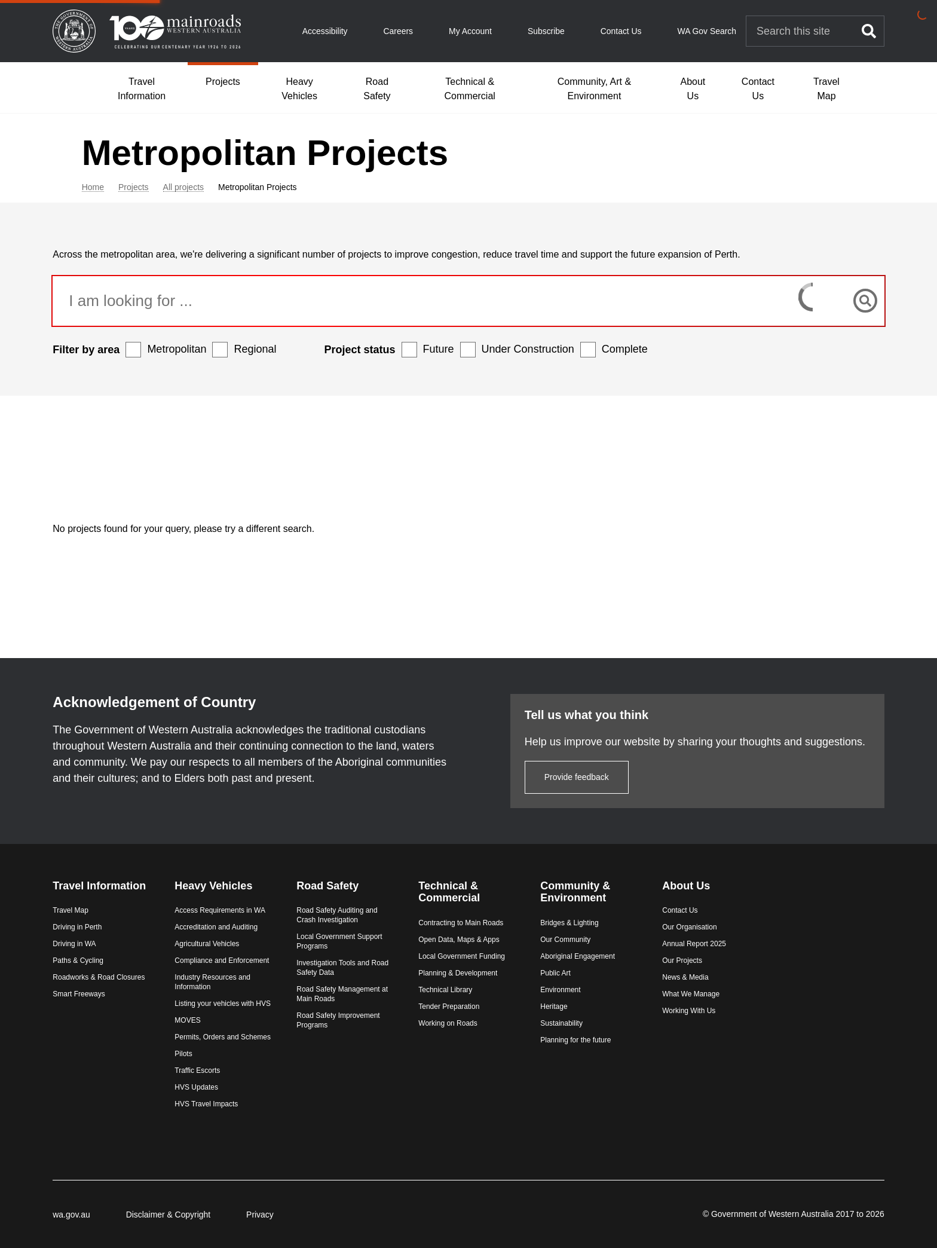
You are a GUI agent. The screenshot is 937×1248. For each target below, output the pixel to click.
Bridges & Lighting (566, 894)
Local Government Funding (464, 927)
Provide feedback (552, 748)
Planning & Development (460, 944)
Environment (557, 961)
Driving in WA (98, 927)
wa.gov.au (95, 1214)
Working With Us (678, 982)
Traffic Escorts (214, 1071)
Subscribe (546, 31)
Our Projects (671, 932)
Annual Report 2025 (683, 915)
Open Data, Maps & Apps (461, 911)
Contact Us (621, 31)
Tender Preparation (451, 978)
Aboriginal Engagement (574, 927)
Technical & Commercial (470, 89)
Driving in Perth (100, 911)
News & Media (674, 949)
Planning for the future (572, 1011)
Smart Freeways (102, 987)
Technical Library (448, 961)
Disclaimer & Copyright (191, 1214)
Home (140, 187)
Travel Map (826, 89)
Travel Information (142, 89)
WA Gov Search (707, 31)
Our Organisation (678, 899)
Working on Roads (450, 994)
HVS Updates (213, 1088)
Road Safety (376, 89)
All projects (230, 187)
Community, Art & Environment (594, 89)
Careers (398, 31)
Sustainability (558, 994)
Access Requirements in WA (236, 882)
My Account (470, 31)
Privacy (284, 1214)
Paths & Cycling (101, 944)
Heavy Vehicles (299, 89)
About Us (692, 89)
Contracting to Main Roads (463, 894)
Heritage (550, 978)
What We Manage (680, 966)
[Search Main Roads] (800, 31)
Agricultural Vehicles (223, 915)
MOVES (204, 1011)
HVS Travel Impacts (223, 1104)
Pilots (200, 1054)
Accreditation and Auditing (232, 899)
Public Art (552, 944)
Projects (223, 82)
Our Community (562, 911)
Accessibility (325, 31)
